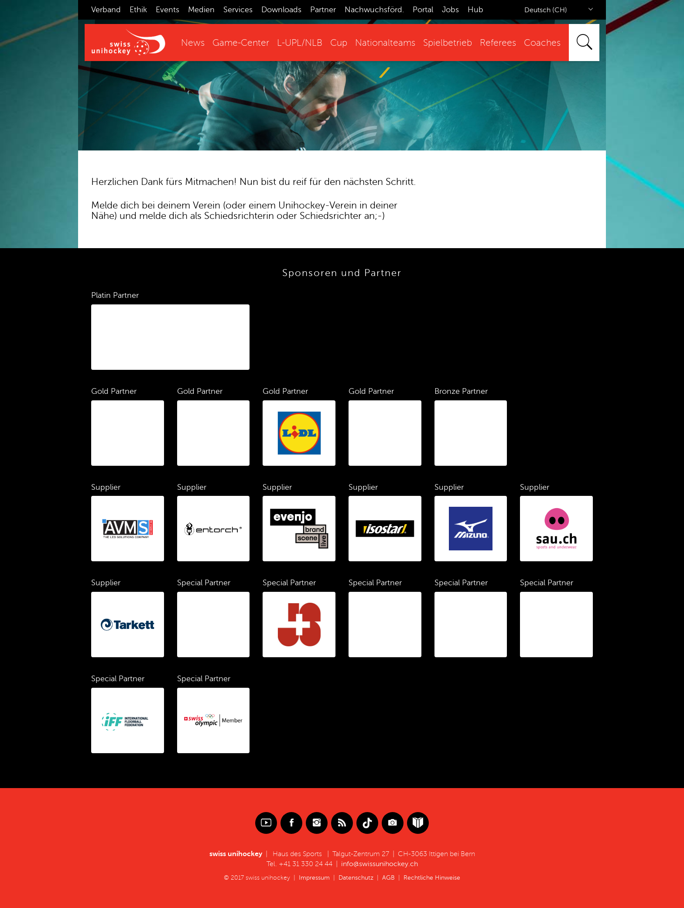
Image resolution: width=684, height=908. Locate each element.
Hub (475, 9)
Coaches (542, 43)
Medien (201, 9)
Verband (106, 9)
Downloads (281, 9)
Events (167, 9)
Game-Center (240, 43)
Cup (338, 43)
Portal (423, 9)
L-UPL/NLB (299, 43)
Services (238, 9)
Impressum (314, 877)
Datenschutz (356, 877)
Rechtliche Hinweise (432, 877)
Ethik (138, 9)
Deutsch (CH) (545, 10)
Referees (498, 43)
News (193, 43)
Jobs (450, 9)
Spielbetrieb (447, 43)
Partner (323, 9)
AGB (388, 877)
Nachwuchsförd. (374, 9)
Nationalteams (385, 43)
